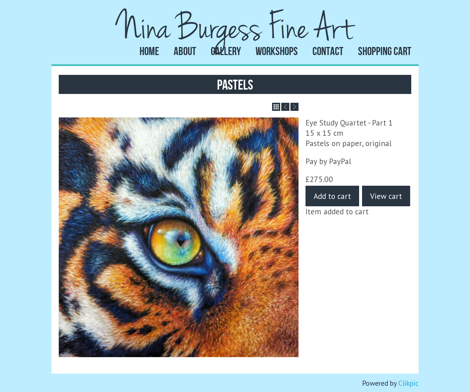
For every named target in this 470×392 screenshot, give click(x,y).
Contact (327, 51)
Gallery (226, 51)
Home (149, 51)
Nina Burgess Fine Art (235, 28)
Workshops (277, 51)
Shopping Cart (384, 51)
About (185, 51)
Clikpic (408, 383)
